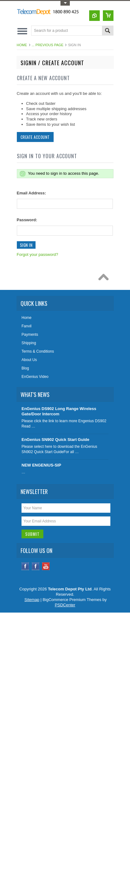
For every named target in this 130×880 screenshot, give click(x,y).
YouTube (46, 566)
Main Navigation (22, 31)
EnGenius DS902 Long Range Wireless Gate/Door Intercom (59, 411)
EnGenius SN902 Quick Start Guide (55, 439)
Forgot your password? (37, 254)
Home (22, 45)
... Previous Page (48, 45)
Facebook (25, 566)
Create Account (35, 137)
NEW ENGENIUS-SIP (41, 465)
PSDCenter (65, 605)
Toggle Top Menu (65, 3)
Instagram (36, 566)
